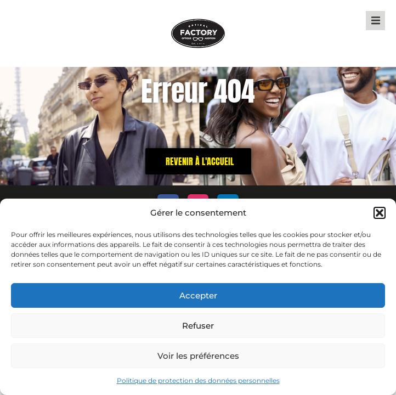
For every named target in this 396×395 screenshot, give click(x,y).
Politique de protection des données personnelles (198, 380)
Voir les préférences (198, 356)
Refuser (198, 325)
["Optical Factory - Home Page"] (198, 33)
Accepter (198, 295)
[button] (379, 212)
